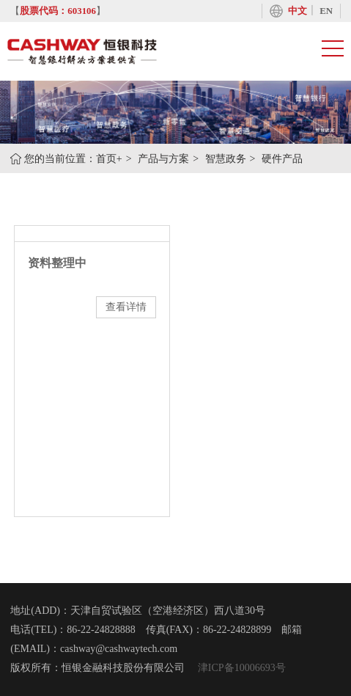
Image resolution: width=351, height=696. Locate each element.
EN (326, 11)
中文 (297, 11)
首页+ (109, 158)
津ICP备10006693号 (240, 667)
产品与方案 (163, 158)
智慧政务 (225, 158)
